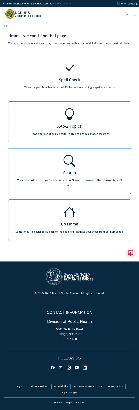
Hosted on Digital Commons (69, 402)
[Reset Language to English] (118, 3)
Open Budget (69, 392)
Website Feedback (38, 386)
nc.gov (19, 386)
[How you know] (62, 3)
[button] (124, 14)
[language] (129, 3)
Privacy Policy (115, 386)
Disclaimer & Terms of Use (87, 386)
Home (6, 26)
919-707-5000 (69, 339)
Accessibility (61, 386)
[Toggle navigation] (134, 14)
